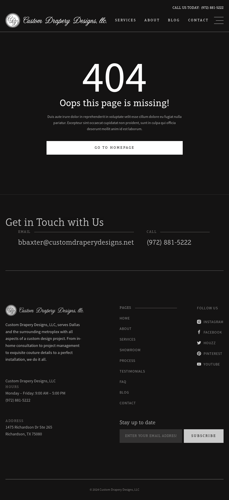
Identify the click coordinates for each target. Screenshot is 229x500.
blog (174, 20)
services (125, 20)
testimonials (132, 371)
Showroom (130, 350)
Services (127, 339)
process (127, 360)
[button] (219, 20)
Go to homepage (115, 148)
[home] (55, 20)
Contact (198, 20)
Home (125, 318)
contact (128, 403)
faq (123, 381)
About (152, 20)
